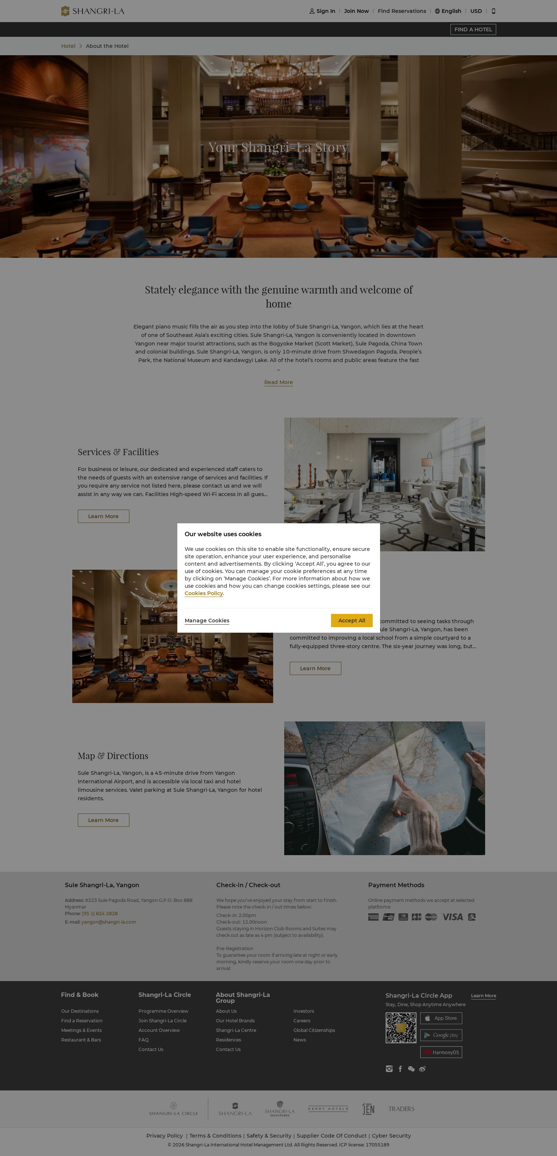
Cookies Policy (204, 593)
